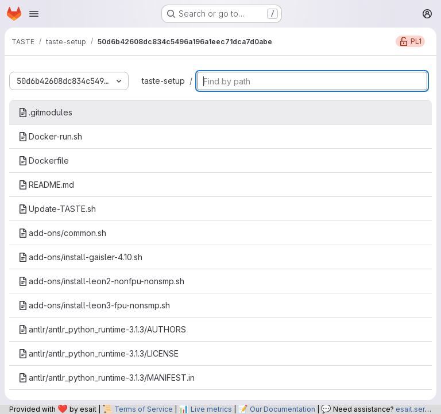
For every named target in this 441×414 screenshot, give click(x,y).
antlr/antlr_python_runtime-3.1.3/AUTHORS (102, 329)
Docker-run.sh (50, 136)
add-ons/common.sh (62, 233)
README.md (46, 184)
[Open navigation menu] (34, 14)
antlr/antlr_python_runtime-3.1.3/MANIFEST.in (106, 377)
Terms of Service (143, 409)
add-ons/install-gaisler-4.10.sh (80, 257)
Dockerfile (43, 160)
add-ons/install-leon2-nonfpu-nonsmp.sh (101, 281)
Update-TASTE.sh (57, 209)
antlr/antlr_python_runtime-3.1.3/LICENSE (98, 353)
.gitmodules (45, 112)
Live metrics (211, 409)
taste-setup (163, 81)
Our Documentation (282, 409)
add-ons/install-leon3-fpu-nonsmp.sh (94, 305)
